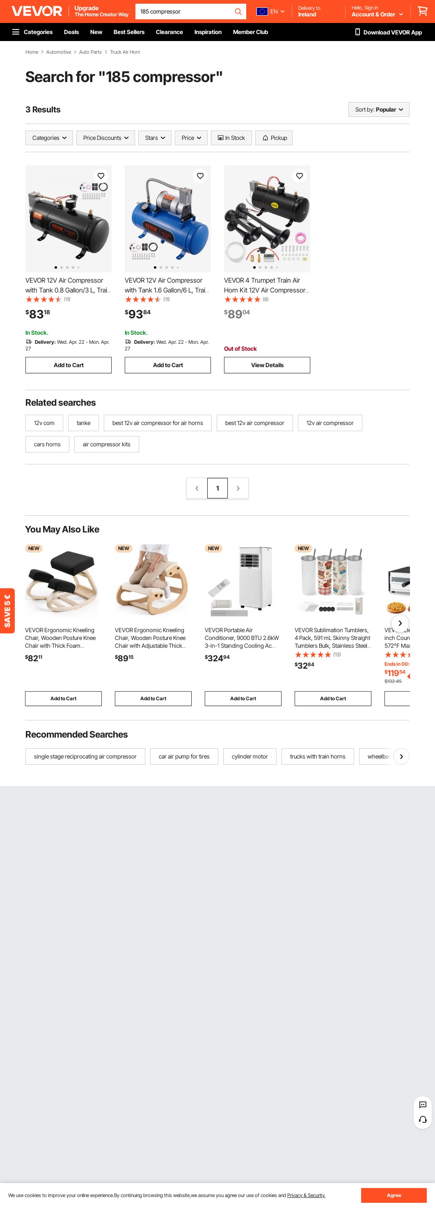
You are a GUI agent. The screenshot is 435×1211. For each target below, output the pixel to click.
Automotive (58, 52)
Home (31, 52)
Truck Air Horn (125, 52)
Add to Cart (69, 364)
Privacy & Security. (306, 1195)
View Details (267, 364)
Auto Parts (90, 52)
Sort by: (364, 109)
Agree (394, 1195)
